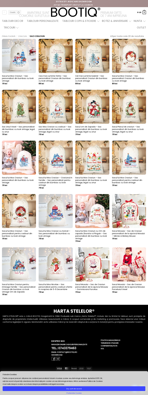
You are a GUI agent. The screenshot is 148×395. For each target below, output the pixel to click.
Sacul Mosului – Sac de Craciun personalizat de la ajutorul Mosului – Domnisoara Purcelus (91, 287)
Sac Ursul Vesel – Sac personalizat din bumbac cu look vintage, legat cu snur (18, 129)
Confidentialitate (109, 346)
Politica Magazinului (110, 340)
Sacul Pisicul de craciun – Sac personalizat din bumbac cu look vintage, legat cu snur (128, 129)
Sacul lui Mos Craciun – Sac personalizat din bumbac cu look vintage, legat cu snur (91, 180)
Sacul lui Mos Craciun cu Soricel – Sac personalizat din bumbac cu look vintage (54, 233)
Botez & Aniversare (116, 21)
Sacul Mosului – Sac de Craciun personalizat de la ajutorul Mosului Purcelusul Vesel (128, 287)
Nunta (139, 21)
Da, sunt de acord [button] (74, 388)
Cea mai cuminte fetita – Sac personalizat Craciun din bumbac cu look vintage (55, 78)
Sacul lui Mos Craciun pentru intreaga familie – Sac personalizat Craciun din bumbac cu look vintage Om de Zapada (19, 288)
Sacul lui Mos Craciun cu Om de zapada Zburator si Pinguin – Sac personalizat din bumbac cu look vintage (91, 235)
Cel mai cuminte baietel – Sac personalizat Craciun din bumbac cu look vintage (91, 78)
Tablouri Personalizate (42, 21)
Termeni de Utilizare (110, 343)
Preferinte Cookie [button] (74, 393)
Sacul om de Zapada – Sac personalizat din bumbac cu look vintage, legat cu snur (91, 129)
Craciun (22, 36)
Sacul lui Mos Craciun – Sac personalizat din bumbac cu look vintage (18, 78)
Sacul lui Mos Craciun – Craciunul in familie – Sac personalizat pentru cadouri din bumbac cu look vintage (55, 181)
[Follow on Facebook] (53, 359)
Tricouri (10, 27)
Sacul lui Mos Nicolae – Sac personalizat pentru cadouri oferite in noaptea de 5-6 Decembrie (55, 287)
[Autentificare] (4, 12)
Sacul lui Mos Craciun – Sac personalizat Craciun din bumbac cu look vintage (128, 78)
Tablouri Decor (12, 21)
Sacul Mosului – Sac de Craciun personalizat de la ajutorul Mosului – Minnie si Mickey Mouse (128, 233)
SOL (102, 348)
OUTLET (141, 27)
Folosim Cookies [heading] (10, 374)
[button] (141, 12)
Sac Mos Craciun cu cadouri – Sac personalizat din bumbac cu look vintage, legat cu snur (55, 129)
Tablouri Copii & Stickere (80, 21)
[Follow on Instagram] (58, 359)
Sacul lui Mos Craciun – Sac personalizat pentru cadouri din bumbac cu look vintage (127, 180)
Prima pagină (8, 36)
